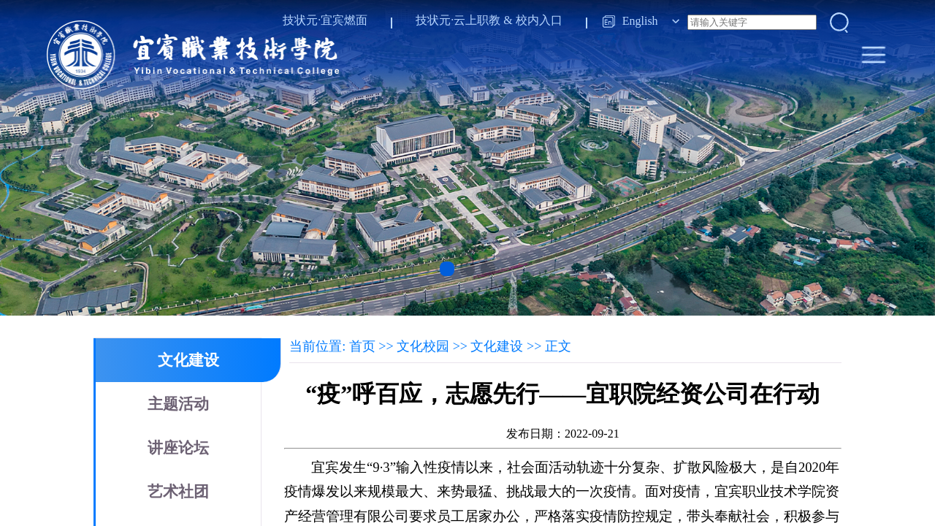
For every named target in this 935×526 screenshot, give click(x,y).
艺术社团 (178, 491)
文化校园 (423, 346)
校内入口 (539, 20)
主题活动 (178, 404)
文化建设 (188, 360)
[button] (447, 269)
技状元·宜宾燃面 (325, 20)
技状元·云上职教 (458, 20)
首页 (362, 346)
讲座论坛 (178, 448)
